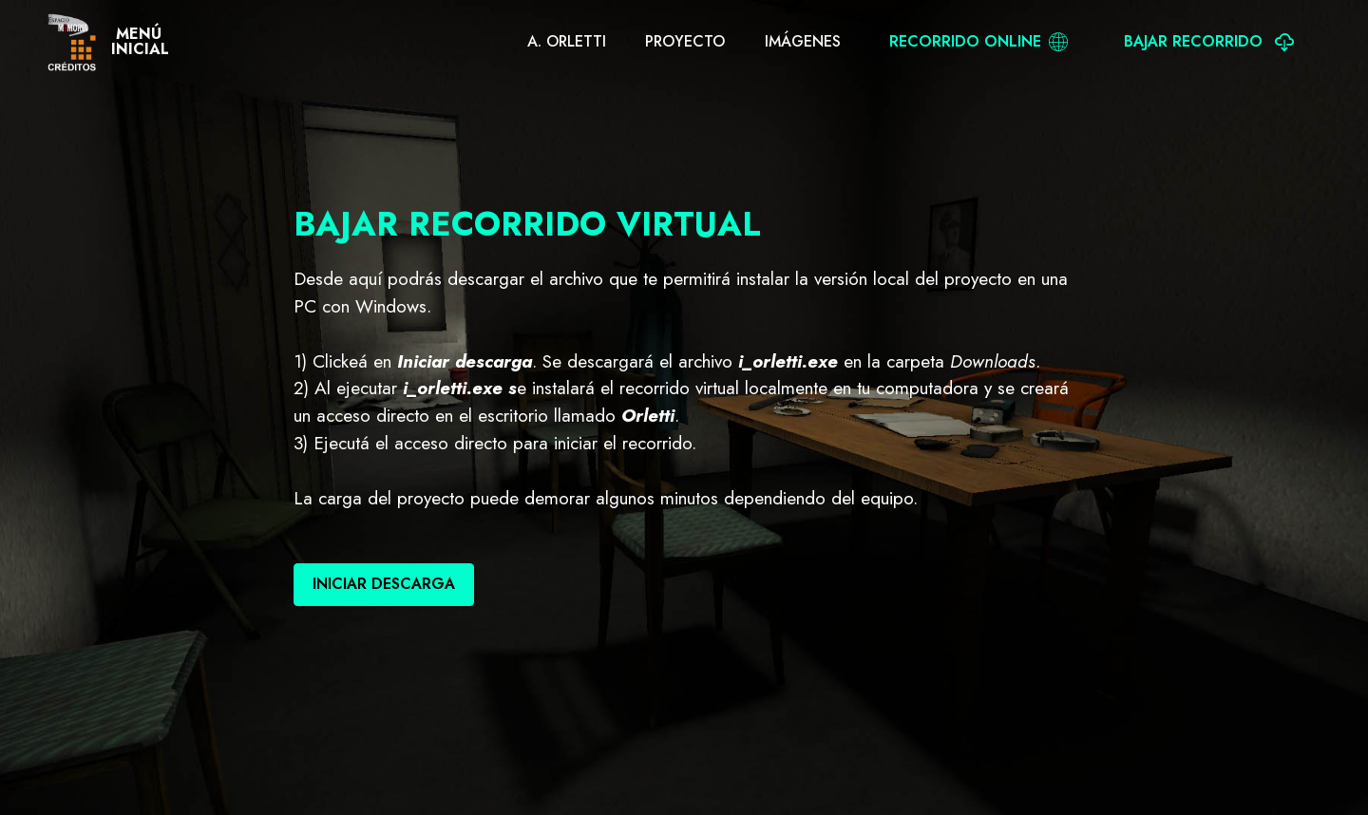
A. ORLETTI (566, 41)
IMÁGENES (803, 41)
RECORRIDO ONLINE (978, 41)
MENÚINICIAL (140, 42)
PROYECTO (685, 41)
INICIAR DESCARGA (384, 584)
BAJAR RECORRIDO (1209, 41)
